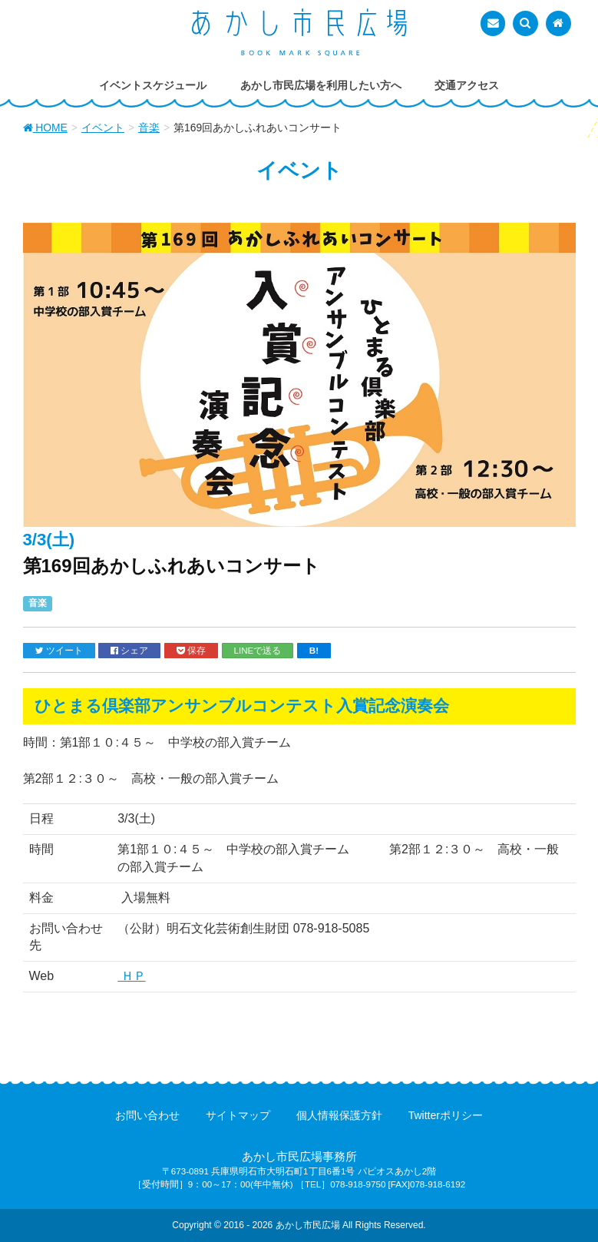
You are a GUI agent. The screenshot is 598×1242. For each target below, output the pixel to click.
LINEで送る (258, 650)
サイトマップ (238, 1115)
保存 (191, 650)
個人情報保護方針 (339, 1115)
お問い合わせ (147, 1115)
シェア (129, 650)
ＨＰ (131, 975)
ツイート (59, 650)
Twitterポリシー (445, 1115)
